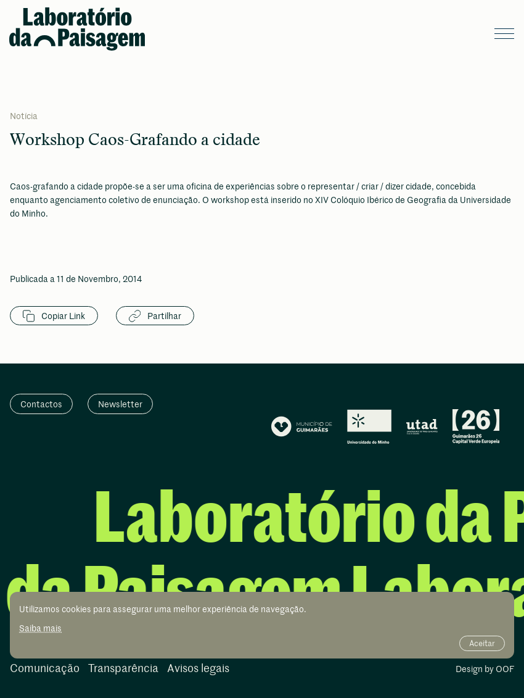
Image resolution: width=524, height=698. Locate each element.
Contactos (41, 404)
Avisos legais (198, 668)
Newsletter (120, 404)
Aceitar (482, 643)
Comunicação (45, 668)
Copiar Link (54, 316)
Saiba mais (40, 628)
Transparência (123, 668)
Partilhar (155, 316)
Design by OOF (485, 670)
